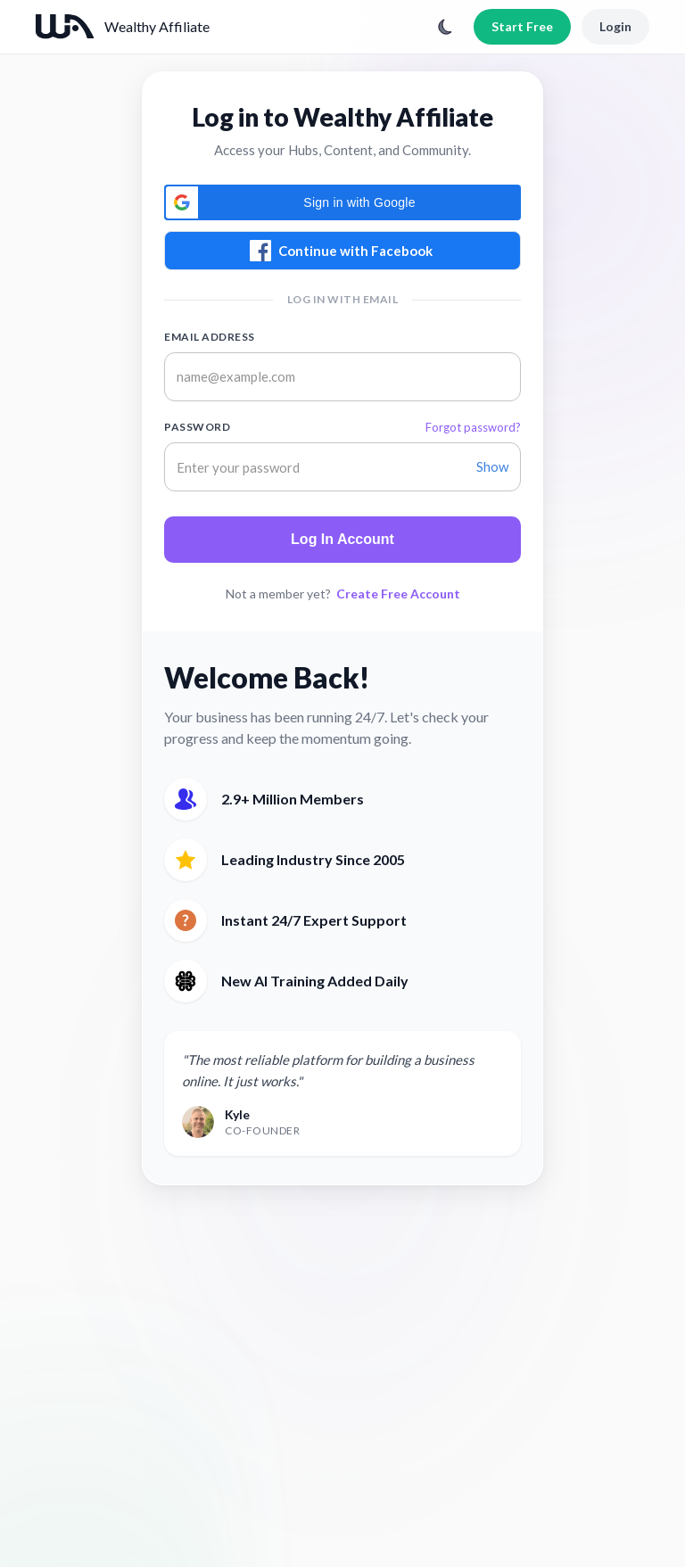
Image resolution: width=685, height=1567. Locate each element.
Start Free (522, 26)
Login (615, 26)
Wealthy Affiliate (157, 26)
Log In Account (342, 539)
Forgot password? (473, 427)
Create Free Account (398, 593)
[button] (342, 202)
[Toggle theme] (445, 27)
